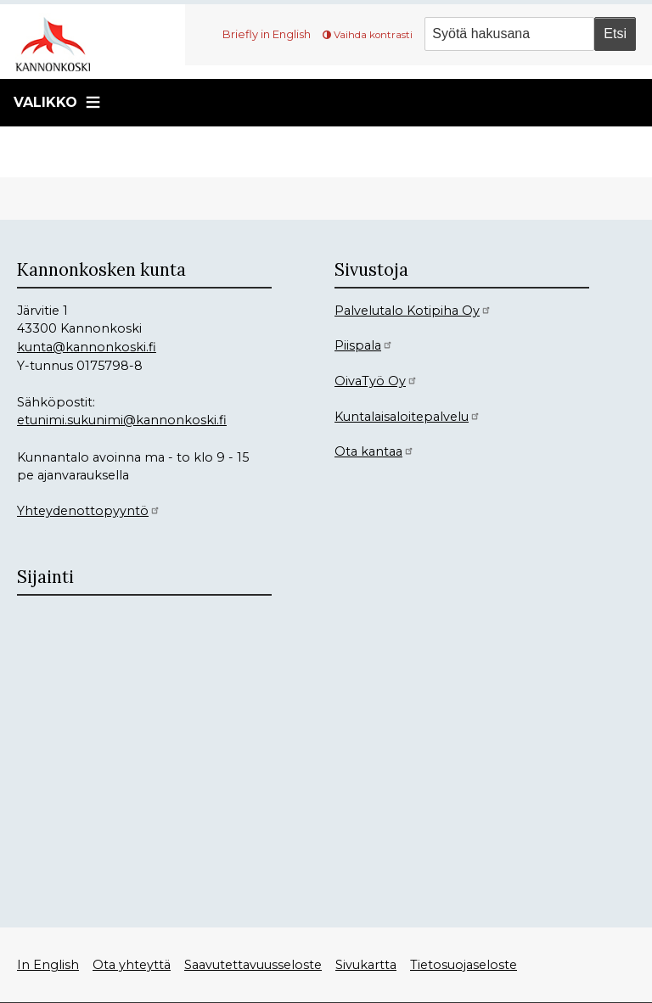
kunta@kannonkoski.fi (86, 347)
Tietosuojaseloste (463, 964)
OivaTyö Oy (376, 381)
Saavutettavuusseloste (253, 964)
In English (48, 964)
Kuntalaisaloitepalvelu (407, 416)
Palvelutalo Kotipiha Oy (413, 310)
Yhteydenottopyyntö (88, 510)
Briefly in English (266, 34)
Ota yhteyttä (132, 964)
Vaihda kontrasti (373, 35)
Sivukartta (365, 964)
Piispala (363, 345)
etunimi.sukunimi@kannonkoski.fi (122, 420)
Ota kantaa (374, 451)
